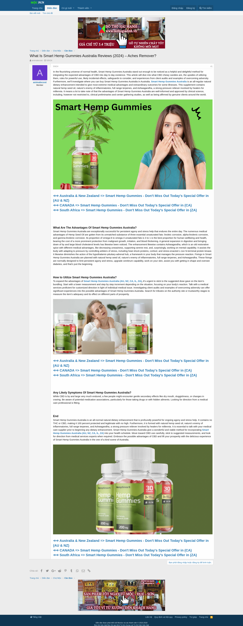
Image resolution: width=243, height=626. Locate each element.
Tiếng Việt (36, 615)
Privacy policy (181, 615)
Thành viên (83, 8)
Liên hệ (148, 615)
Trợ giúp (193, 615)
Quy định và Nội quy (163, 615)
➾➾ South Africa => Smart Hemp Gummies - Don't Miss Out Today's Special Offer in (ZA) (126, 209)
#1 (211, 66)
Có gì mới (67, 8)
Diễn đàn (52, 8)
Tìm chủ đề (48, 13)
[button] (73, 8)
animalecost (37, 60)
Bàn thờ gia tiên (113, 623)
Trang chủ (37, 8)
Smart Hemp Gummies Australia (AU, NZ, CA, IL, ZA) (114, 280)
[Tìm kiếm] (205, 8)
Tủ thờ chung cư (126, 623)
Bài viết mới (35, 13)
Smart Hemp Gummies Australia (170, 81)
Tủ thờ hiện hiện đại (140, 623)
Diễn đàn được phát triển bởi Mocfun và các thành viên (121, 621)
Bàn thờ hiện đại (100, 623)
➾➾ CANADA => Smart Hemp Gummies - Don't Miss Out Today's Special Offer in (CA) (123, 204)
